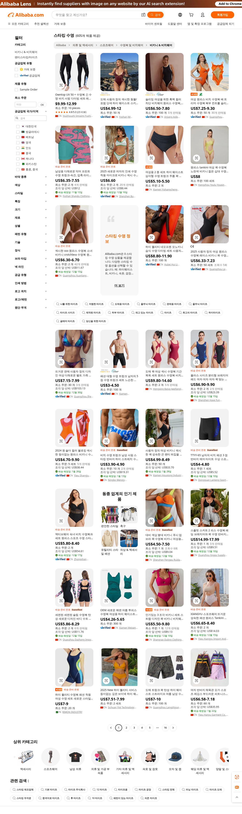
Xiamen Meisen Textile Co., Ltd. (127, 627)
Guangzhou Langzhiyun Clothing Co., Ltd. (166, 707)
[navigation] (29, 382)
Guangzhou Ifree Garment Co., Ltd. (83, 396)
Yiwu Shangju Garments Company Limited (83, 475)
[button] (143, 15)
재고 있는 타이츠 (142, 312)
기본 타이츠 (49, 789)
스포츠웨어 (106, 45)
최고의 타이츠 (188, 312)
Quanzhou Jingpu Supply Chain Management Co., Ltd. (211, 555)
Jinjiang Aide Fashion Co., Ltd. (173, 117)
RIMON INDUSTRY (72, 712)
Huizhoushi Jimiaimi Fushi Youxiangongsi (77, 116)
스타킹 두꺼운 (22, 798)
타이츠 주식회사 (74, 789)
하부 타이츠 (116, 312)
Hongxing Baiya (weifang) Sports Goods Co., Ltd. (167, 389)
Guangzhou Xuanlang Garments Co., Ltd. (75, 275)
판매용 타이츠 (172, 304)
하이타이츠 (212, 312)
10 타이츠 (95, 798)
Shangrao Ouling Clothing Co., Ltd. (167, 639)
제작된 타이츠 (91, 312)
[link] (237, 777)
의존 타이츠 (149, 798)
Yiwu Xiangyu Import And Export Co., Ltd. (212, 639)
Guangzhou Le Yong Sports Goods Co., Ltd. (217, 269)
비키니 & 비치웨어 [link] (161, 45)
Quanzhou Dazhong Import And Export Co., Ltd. (78, 639)
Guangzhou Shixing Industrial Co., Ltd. (219, 117)
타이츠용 (120, 789)
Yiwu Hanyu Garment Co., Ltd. (212, 714)
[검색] (155, 15)
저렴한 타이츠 (94, 304)
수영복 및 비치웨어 (131, 45)
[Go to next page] (173, 727)
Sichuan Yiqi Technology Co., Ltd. (121, 707)
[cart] (192, 15)
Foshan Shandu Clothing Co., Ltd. (76, 196)
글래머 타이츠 (65, 321)
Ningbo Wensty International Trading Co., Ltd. (122, 480)
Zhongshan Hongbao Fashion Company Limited (83, 559)
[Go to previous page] (110, 727)
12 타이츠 (100, 789)
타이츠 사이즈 (65, 312)
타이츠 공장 (143, 789)
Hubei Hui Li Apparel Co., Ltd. (173, 264)
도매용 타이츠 (120, 304)
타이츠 (165, 312)
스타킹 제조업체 (23, 789)
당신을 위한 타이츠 (94, 321)
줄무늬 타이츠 (146, 304)
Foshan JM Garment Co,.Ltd (128, 117)
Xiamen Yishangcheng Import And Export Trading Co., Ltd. (167, 189)
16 (165, 727)
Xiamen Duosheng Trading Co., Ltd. (128, 393)
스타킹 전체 (166, 789)
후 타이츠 (74, 798)
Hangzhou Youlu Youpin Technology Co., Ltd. (211, 185)
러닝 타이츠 (190, 789)
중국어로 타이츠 (49, 798)
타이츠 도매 (214, 789)
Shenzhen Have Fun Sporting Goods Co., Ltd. (211, 400)
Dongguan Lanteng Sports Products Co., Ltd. (212, 480)
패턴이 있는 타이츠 (121, 798)
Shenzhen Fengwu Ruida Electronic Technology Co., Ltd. (167, 559)
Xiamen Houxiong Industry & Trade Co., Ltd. (167, 475)
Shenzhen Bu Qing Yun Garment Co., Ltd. (128, 196)
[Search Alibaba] (97, 15)
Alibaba (61, 45)
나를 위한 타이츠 (67, 304)
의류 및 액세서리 (83, 45)
